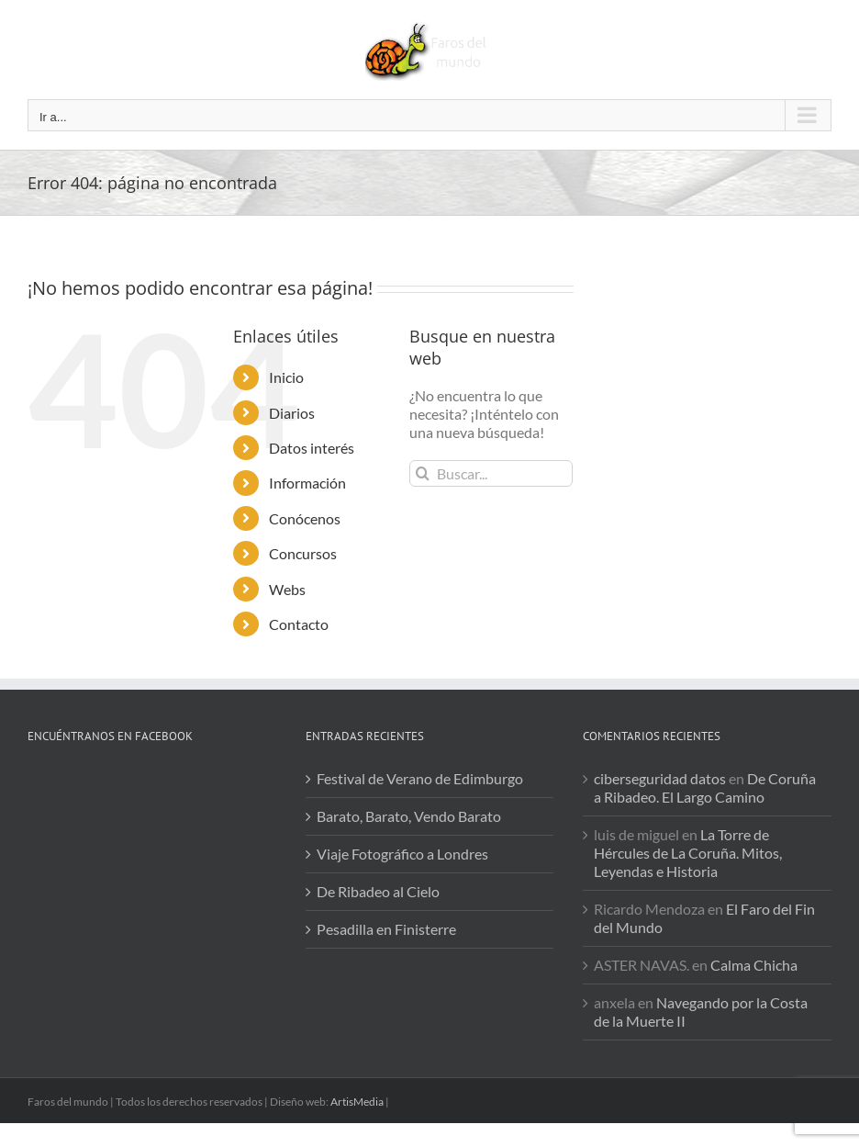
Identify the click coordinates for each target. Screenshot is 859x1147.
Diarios (292, 413)
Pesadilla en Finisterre (386, 929)
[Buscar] (422, 473)
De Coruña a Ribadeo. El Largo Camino (705, 787)
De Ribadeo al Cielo (378, 891)
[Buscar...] (491, 473)
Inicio (286, 377)
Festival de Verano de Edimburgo (420, 778)
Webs (287, 589)
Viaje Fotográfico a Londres (402, 853)
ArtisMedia (357, 1101)
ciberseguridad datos (660, 778)
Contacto (299, 624)
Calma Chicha (754, 964)
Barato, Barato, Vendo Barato (409, 816)
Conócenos (304, 518)
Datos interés (311, 447)
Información (307, 482)
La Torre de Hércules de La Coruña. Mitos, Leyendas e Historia (688, 853)
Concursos (303, 553)
